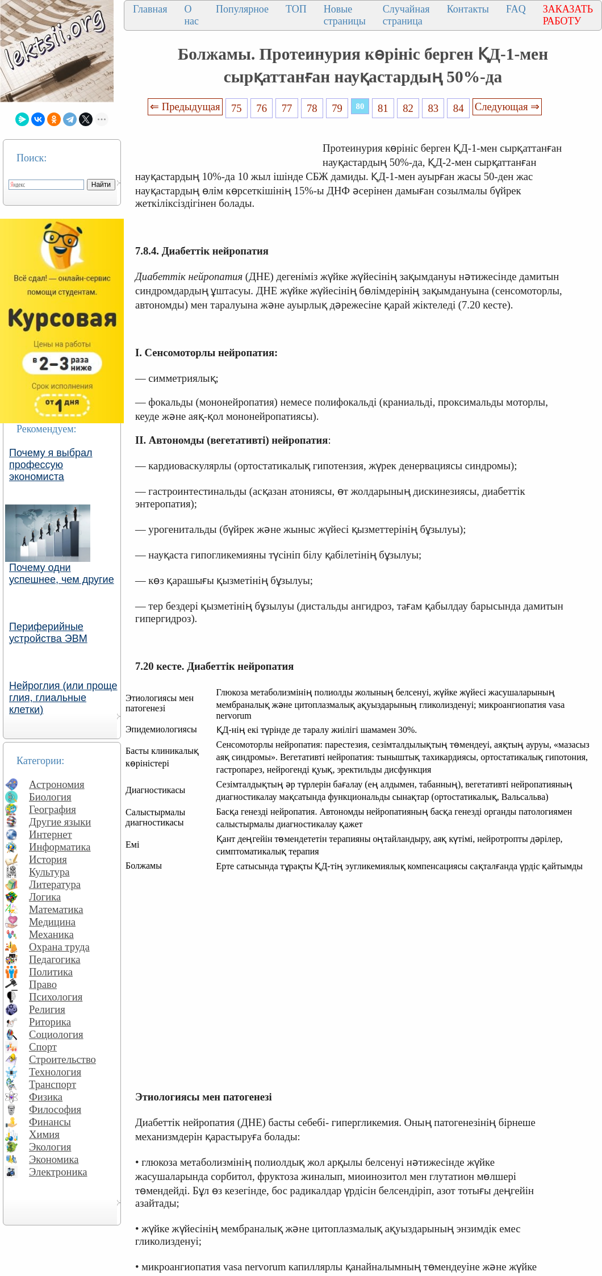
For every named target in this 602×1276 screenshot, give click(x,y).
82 (408, 108)
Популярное (242, 9)
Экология (50, 1147)
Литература (55, 884)
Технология (55, 1072)
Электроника (58, 1172)
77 (287, 108)
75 (236, 108)
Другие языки (60, 822)
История (48, 859)
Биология (50, 797)
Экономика (54, 1159)
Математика (56, 909)
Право (43, 984)
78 (312, 108)
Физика (45, 1097)
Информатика (60, 847)
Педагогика (55, 959)
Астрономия (57, 784)
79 (337, 108)
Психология (55, 997)
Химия (44, 1134)
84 (458, 108)
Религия (47, 1009)
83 (433, 108)
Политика (51, 972)
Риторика (50, 1022)
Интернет (50, 834)
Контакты (468, 9)
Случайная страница (406, 15)
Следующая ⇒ (507, 106)
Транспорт (52, 1084)
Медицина (52, 922)
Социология (56, 1034)
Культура (49, 872)
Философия (55, 1109)
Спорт (43, 1047)
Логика (45, 897)
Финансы (50, 1122)
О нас (191, 15)
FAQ (516, 9)
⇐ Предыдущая (185, 106)
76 (261, 108)
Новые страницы (345, 15)
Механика (51, 934)
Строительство (62, 1059)
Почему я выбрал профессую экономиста (51, 464)
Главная (150, 9)
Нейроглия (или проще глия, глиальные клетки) (63, 697)
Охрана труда (59, 947)
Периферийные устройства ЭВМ (48, 632)
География (52, 809)
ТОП (296, 9)
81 (383, 108)
